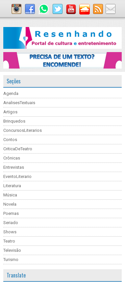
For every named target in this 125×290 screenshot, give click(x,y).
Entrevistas (13, 167)
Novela (9, 204)
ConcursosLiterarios (22, 130)
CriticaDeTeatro (17, 148)
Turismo (10, 259)
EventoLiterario (17, 176)
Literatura (12, 185)
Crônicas (11, 158)
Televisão (12, 250)
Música (10, 194)
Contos (10, 139)
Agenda (10, 93)
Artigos (10, 111)
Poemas (11, 213)
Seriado (10, 222)
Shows (9, 231)
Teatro (9, 241)
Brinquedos (14, 121)
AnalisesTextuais (19, 102)
